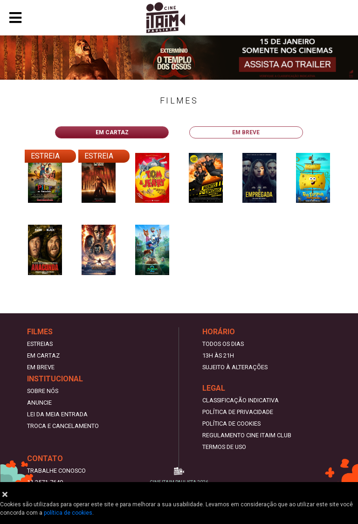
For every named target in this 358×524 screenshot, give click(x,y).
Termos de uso (224, 446)
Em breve (246, 132)
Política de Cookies (231, 423)
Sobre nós (42, 390)
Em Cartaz (43, 355)
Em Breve (41, 367)
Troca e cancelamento (63, 425)
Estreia (45, 156)
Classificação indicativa (240, 400)
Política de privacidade (237, 411)
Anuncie (39, 402)
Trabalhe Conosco (56, 470)
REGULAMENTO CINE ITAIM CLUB (246, 435)
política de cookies (68, 513)
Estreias (40, 343)
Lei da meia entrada (57, 414)
